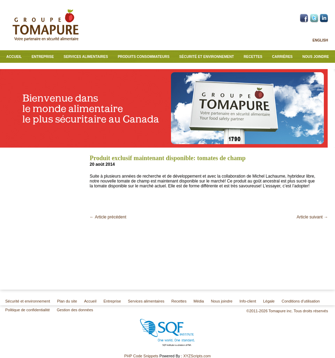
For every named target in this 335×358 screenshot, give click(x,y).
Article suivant (312, 217)
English (320, 40)
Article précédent (108, 217)
